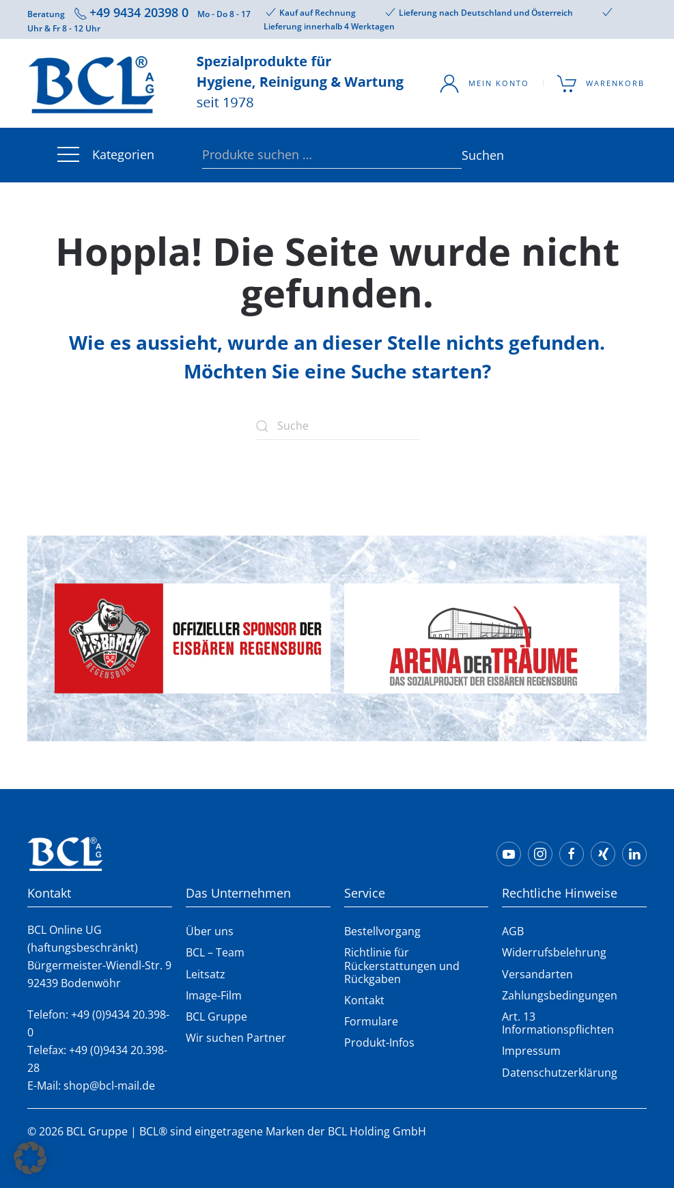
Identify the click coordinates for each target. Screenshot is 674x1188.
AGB (513, 931)
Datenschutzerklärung (559, 1072)
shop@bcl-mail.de (109, 1085)
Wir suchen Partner (236, 1037)
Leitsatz (205, 974)
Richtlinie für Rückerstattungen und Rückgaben (402, 965)
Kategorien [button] (104, 155)
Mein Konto (484, 83)
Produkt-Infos (379, 1042)
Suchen (468, 155)
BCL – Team (215, 952)
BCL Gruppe (216, 1016)
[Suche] (337, 426)
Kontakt (364, 1000)
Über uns (210, 931)
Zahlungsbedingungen (559, 995)
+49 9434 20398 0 (138, 12)
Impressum (531, 1050)
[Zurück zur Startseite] (218, 83)
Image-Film (214, 995)
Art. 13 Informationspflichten (558, 1023)
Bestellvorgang (382, 931)
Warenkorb (601, 83)
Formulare (371, 1021)
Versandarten (537, 974)
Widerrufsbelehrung (554, 952)
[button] (30, 1158)
